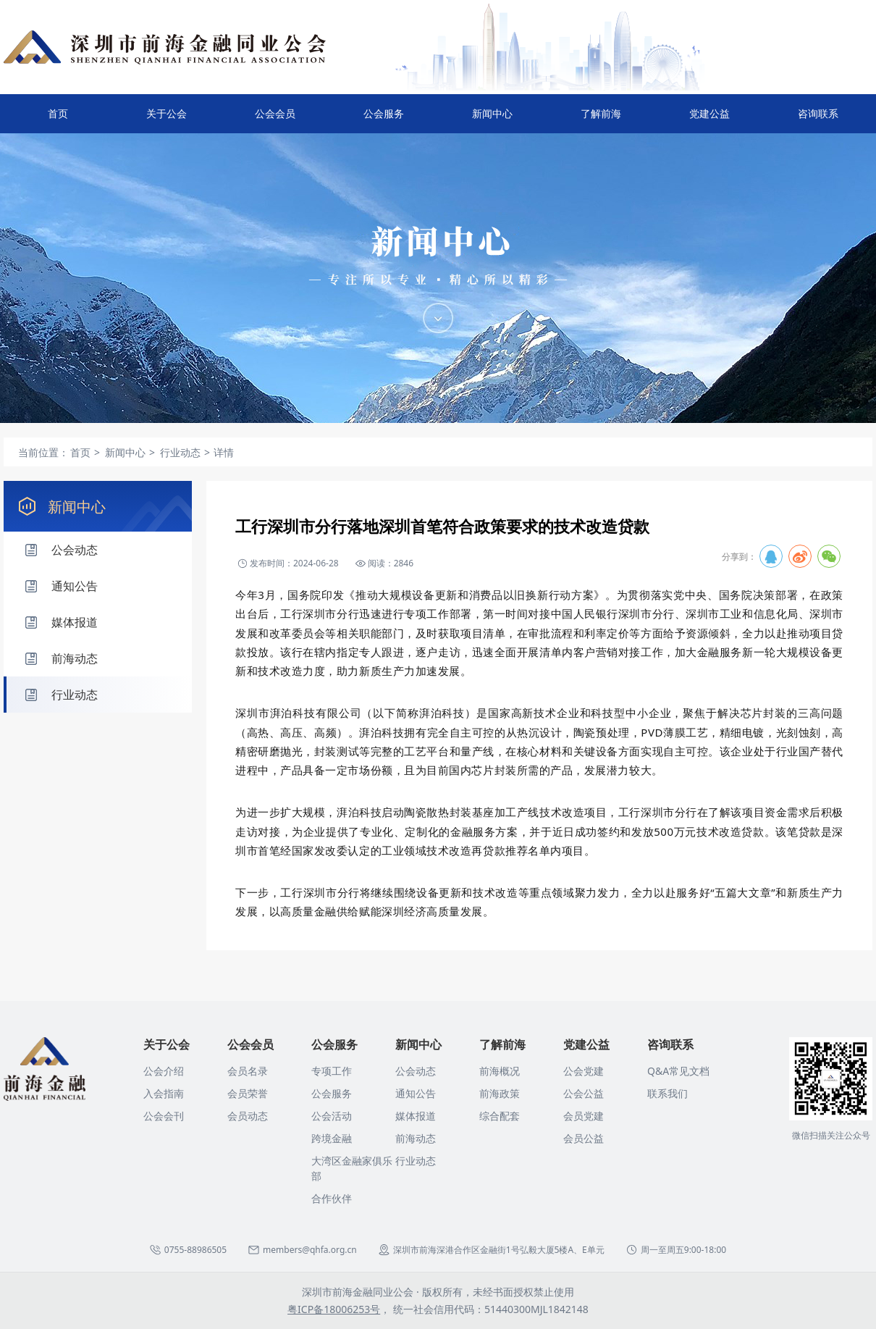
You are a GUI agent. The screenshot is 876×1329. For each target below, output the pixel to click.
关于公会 (166, 119)
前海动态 (415, 1138)
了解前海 (601, 119)
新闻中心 (492, 119)
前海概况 (499, 1071)
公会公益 (583, 1093)
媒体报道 (415, 1116)
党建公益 (709, 119)
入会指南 (163, 1093)
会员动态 (247, 1116)
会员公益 (583, 1138)
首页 (58, 113)
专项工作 (331, 1071)
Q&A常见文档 (678, 1071)
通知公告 (415, 1093)
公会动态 (415, 1071)
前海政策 (499, 1093)
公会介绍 (163, 1071)
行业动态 (415, 1160)
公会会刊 (163, 1116)
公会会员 (275, 119)
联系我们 (667, 1093)
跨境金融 (331, 1138)
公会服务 (383, 119)
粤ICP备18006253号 (333, 1309)
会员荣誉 (247, 1093)
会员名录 (247, 1071)
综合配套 (499, 1116)
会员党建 (583, 1116)
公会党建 (583, 1071)
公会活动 (331, 1116)
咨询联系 (818, 119)
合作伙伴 (331, 1198)
